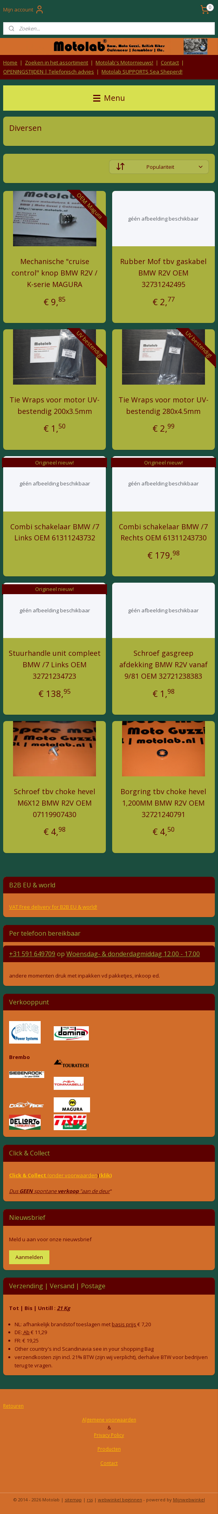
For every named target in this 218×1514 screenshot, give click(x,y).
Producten (109, 1449)
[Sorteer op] (159, 167)
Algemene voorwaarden (109, 1419)
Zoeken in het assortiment (56, 62)
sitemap (73, 1500)
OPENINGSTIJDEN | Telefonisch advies (48, 71)
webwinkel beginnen (120, 1500)
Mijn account (23, 9)
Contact (170, 62)
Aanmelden (29, 1257)
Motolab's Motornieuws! (124, 62)
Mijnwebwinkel (189, 1500)
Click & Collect (28, 1175)
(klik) (105, 1175)
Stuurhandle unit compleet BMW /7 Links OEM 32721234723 (55, 665)
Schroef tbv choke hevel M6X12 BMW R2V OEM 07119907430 (54, 803)
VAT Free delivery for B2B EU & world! (53, 906)
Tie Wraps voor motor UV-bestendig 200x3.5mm (54, 405)
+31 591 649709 (32, 954)
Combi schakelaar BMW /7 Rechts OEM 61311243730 (163, 532)
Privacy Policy (109, 1435)
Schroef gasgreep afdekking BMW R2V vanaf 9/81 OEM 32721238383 (163, 665)
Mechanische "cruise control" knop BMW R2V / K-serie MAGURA (54, 273)
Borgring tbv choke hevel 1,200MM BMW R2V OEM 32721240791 (163, 803)
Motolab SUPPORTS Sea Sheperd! (141, 71)
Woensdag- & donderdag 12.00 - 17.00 (133, 954)
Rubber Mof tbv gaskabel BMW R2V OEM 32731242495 (163, 273)
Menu (109, 98)
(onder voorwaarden (72, 1175)
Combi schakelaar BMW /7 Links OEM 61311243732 (54, 532)
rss (90, 1500)
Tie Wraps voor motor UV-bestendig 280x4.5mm (163, 405)
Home (10, 62)
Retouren (13, 1406)
